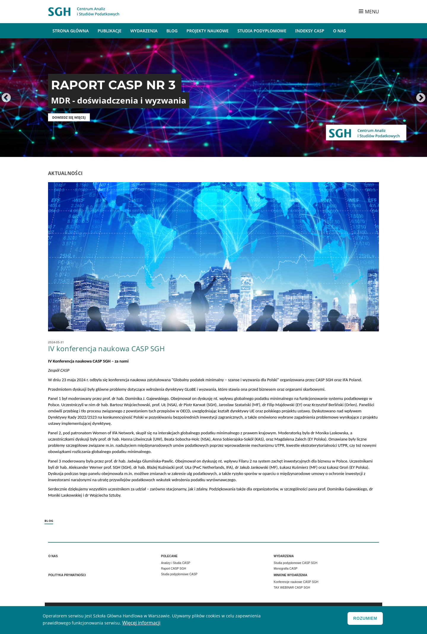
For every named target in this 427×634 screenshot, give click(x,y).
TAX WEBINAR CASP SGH (292, 587)
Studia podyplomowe (262, 31)
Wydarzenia (144, 31)
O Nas (339, 31)
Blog (172, 31)
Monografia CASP (285, 568)
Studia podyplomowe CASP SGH (295, 563)
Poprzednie (6, 98)
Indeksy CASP (309, 31)
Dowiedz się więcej (69, 117)
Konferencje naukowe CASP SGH (296, 582)
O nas (53, 556)
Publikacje (109, 31)
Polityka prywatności (67, 575)
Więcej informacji (141, 623)
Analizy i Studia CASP (175, 563)
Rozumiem (365, 619)
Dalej (421, 98)
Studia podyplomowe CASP (179, 574)
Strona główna (70, 31)
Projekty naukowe (208, 31)
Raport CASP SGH (173, 568)
